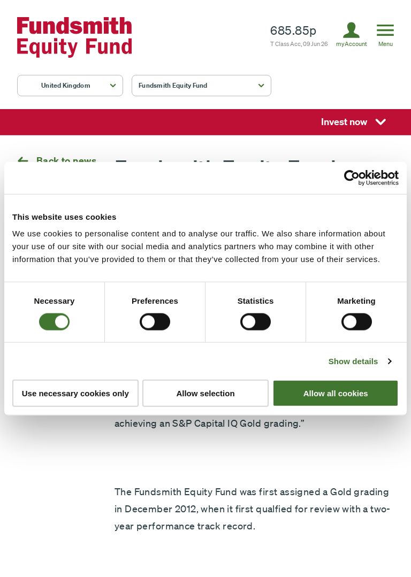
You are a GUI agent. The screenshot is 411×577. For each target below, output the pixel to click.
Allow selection (205, 393)
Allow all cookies (335, 393)
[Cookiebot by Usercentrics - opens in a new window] (352, 178)
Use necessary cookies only (75, 393)
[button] (70, 85)
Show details (353, 360)
